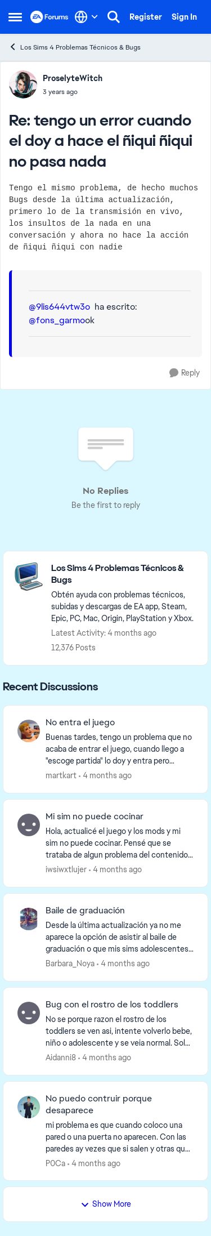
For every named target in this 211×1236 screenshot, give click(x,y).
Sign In (184, 17)
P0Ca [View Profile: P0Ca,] (55, 1163)
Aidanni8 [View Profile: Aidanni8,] (61, 1057)
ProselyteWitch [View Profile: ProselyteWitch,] (72, 78)
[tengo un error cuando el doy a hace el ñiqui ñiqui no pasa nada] (72, 92)
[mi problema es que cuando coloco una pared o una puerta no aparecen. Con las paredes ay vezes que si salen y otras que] (120, 1136)
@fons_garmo (57, 320)
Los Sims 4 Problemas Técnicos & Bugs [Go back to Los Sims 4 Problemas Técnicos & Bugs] (74, 47)
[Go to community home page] (49, 17)
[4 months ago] (105, 776)
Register (145, 17)
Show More (105, 1204)
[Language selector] (86, 17)
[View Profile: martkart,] (28, 731)
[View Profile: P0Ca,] (28, 1107)
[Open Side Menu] (15, 16)
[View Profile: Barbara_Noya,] (28, 919)
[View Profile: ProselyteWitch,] (23, 84)
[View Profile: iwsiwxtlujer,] (28, 825)
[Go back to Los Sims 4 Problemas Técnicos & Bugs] (123, 574)
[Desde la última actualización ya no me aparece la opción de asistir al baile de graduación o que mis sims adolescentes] (120, 937)
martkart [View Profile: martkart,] (61, 775)
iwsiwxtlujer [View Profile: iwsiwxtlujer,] (66, 869)
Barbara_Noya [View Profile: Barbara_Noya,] (70, 963)
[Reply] (184, 373)
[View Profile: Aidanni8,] (28, 1013)
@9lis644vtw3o (59, 307)
